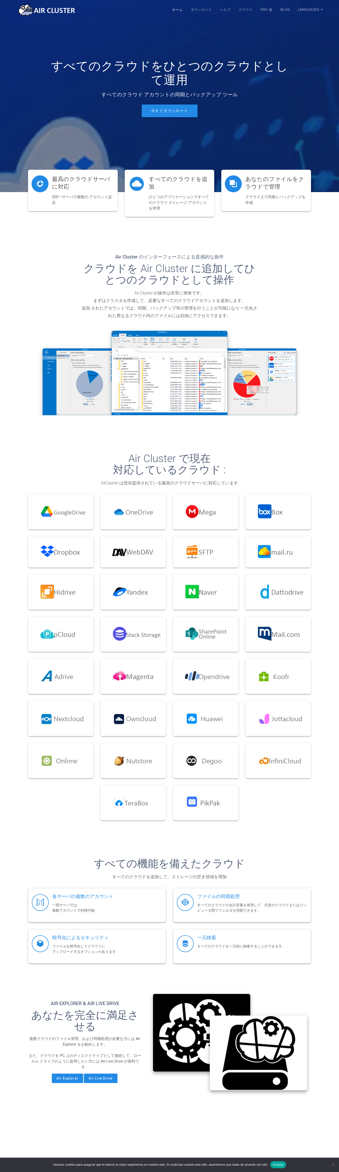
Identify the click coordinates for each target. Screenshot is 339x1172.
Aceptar (278, 1164)
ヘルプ (225, 10)
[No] (333, 1164)
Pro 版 (267, 10)
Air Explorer (67, 1078)
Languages (308, 10)
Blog (285, 10)
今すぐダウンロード (169, 111)
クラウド (245, 10)
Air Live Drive (101, 1078)
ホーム (177, 10)
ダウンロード (201, 10)
